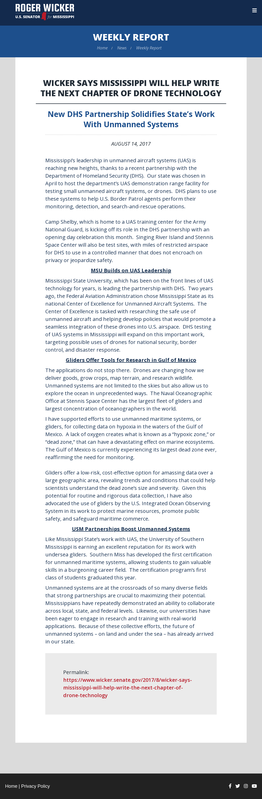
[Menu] (254, 10)
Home (102, 48)
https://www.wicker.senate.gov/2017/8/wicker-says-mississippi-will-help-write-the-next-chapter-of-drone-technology (127, 687)
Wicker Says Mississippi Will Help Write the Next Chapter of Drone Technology (131, 88)
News (122, 48)
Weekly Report (131, 37)
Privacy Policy (35, 786)
